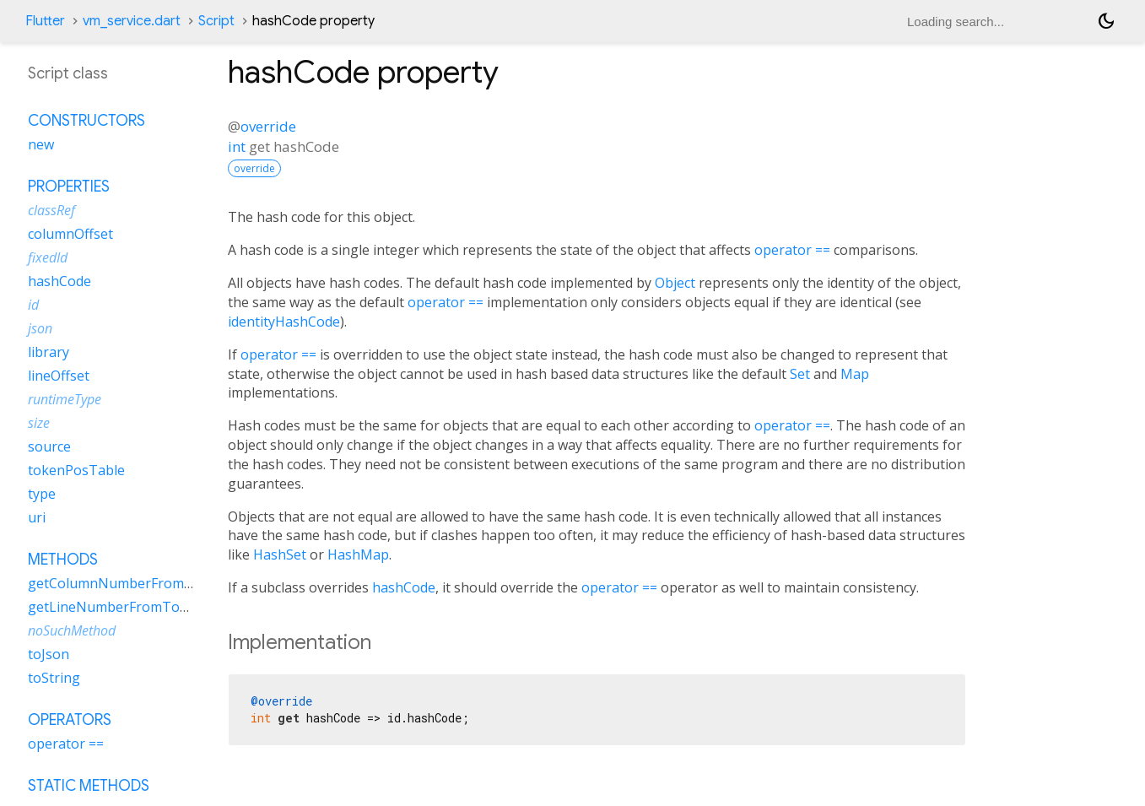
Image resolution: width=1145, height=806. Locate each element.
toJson (48, 654)
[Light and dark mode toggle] (1106, 21)
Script (216, 21)
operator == (792, 250)
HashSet (279, 554)
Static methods (88, 785)
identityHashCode (284, 321)
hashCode (403, 587)
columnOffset (70, 233)
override (268, 126)
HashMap (358, 554)
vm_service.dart (132, 21)
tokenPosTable (76, 470)
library (48, 352)
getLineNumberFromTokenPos (127, 607)
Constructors (86, 120)
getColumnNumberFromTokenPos (138, 583)
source (49, 446)
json (40, 328)
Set (800, 374)
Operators (69, 720)
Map (854, 374)
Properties (69, 186)
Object (675, 282)
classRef (51, 210)
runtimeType (64, 399)
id (33, 304)
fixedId (48, 257)
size (39, 423)
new (41, 144)
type (42, 493)
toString (54, 677)
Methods (63, 559)
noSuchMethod (72, 630)
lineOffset (58, 375)
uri (37, 517)
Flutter (45, 21)
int (237, 146)
